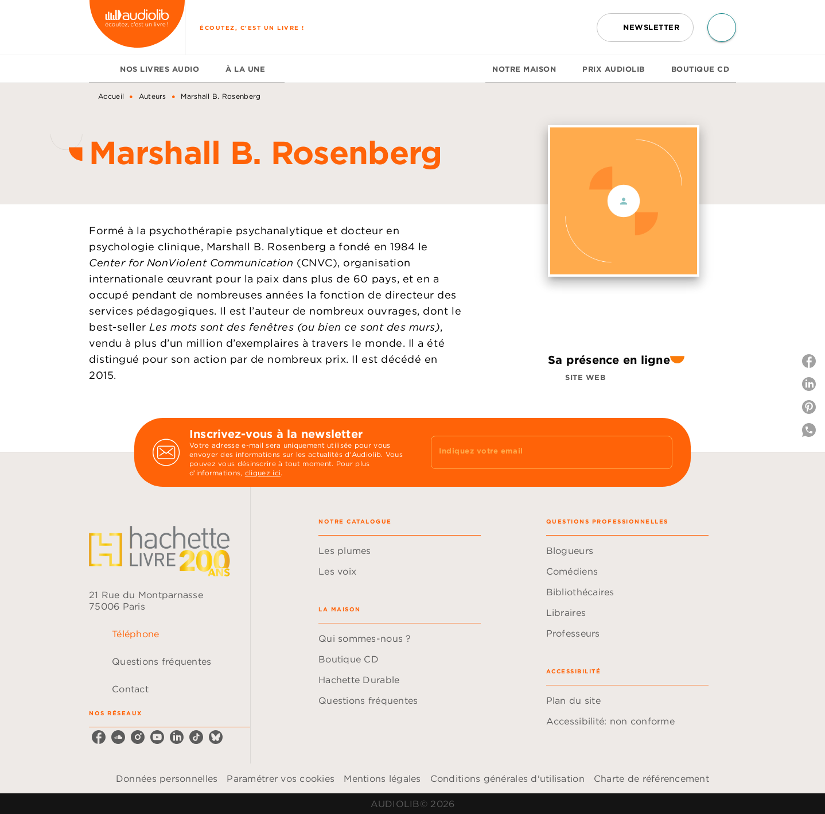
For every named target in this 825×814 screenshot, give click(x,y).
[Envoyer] (658, 452)
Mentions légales (382, 778)
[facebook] (98, 737)
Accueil (111, 96)
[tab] (101, 69)
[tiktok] (196, 737)
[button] (645, 27)
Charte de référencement (651, 778)
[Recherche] (721, 27)
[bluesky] (215, 737)
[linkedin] (176, 737)
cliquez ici (263, 472)
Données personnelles (166, 778)
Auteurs (152, 96)
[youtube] (157, 737)
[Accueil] (137, 27)
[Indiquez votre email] (537, 452)
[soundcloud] (118, 737)
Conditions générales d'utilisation (507, 778)
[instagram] (137, 737)
